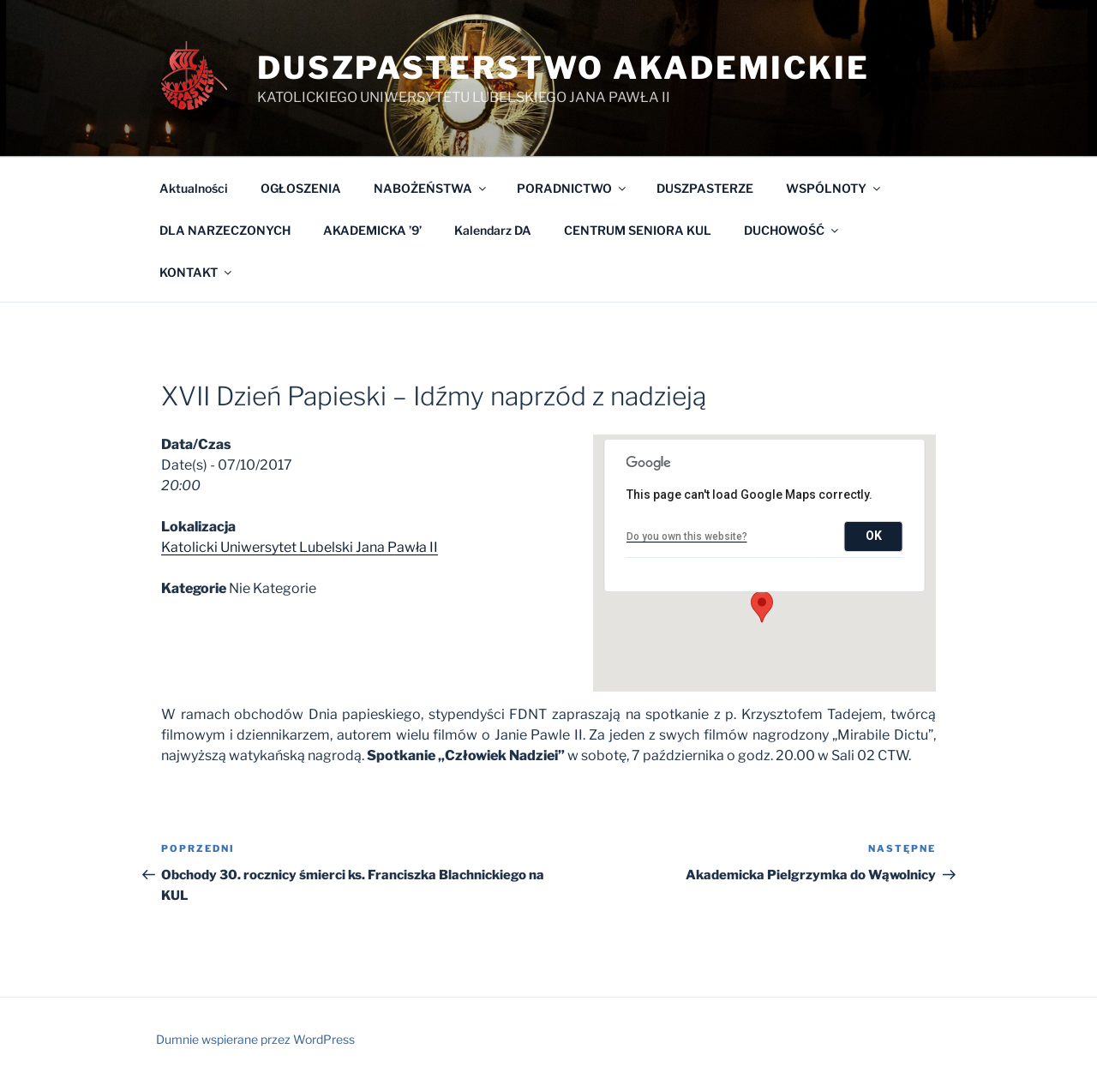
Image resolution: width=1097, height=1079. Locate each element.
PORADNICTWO (572, 188)
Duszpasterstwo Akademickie (563, 68)
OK (874, 535)
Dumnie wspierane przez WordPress (255, 1039)
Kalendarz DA (492, 230)
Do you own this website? (686, 536)
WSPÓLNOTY (834, 188)
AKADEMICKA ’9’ (372, 230)
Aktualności (193, 188)
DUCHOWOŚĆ (792, 230)
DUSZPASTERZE (704, 188)
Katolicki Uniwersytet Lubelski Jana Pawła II (299, 547)
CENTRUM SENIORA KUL (637, 230)
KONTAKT (196, 272)
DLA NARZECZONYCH (225, 230)
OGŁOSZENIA (301, 188)
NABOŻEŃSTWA (431, 188)
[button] (762, 606)
